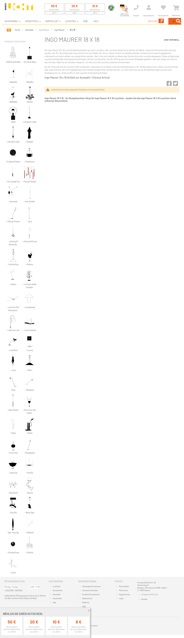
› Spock (29, 485)
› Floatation (29, 154)
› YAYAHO (29, 525)
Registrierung (124, 594)
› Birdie (29, 94)
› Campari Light (29, 114)
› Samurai (13, 465)
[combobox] (161, 21)
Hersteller (29, 30)
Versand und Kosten (90, 590)
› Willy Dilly (29, 505)
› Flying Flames (29, 174)
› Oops (13, 425)
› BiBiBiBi (13, 94)
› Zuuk (13, 565)
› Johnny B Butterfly (13, 236)
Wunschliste (124, 586)
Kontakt (144, 599)
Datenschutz (87, 598)
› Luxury (29, 343)
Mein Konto (123, 590)
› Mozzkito (29, 382)
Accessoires (57, 590)
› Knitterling (12, 257)
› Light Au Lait (12, 323)
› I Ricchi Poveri (13, 214)
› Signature (13, 485)
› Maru (29, 363)
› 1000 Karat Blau (13, 54)
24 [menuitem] (85, 21)
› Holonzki (13, 194)
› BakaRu (29, 74)
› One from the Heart (29, 404)
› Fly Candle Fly (13, 174)
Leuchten (56, 586)
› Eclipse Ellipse (13, 154)
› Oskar (29, 425)
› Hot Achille (29, 194)
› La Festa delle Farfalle (29, 278)
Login (121, 598)
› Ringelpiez (29, 445)
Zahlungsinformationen (91, 586)
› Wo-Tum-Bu (13, 525)
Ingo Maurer (59, 30)
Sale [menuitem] (96, 21)
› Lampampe (29, 300)
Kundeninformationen (90, 594)
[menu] (92, 21)
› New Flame (13, 402)
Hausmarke (57, 598)
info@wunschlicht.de (149, 594)
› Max (13, 382)
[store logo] (19, 8)
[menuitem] (12, 21)
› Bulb (13, 114)
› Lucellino (13, 343)
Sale (54, 602)
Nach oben (92, 625)
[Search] (178, 21)
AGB (84, 606)
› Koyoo (13, 277)
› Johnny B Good (29, 234)
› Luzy (13, 363)
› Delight (29, 134)
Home (17, 30)
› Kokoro (29, 257)
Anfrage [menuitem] (133, 21)
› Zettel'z (29, 545)
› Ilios (29, 214)
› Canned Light (13, 134)
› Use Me (13, 505)
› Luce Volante (29, 323)
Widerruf (85, 602)
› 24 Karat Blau (29, 54)
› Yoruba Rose (13, 545)
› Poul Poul (13, 445)
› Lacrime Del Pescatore (13, 301)
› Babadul (13, 74)
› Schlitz (29, 465)
